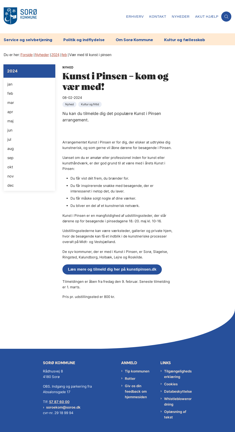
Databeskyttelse (178, 391)
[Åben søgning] (226, 16)
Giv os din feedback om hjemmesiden (136, 391)
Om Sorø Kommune (134, 39)
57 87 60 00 (59, 402)
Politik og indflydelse (84, 39)
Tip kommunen (137, 371)
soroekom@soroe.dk (63, 407)
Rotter (130, 378)
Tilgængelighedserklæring (178, 374)
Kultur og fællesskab (184, 39)
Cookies (171, 384)
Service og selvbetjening (28, 39)
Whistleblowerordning (178, 401)
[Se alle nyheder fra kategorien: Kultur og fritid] (90, 104)
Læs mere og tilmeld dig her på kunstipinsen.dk (112, 269)
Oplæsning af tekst (175, 414)
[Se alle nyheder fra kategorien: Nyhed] (69, 104)
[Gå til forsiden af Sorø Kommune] (61, 16)
